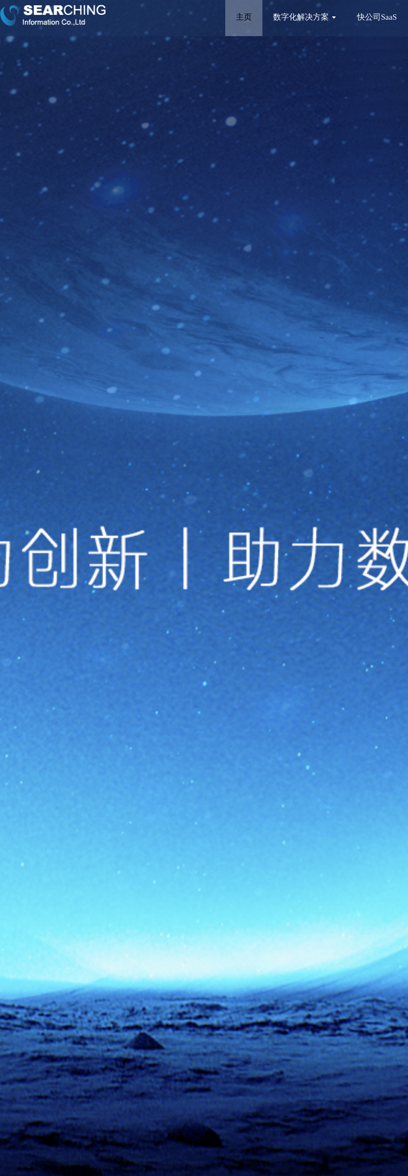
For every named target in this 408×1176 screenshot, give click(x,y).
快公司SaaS (377, 17)
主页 (244, 17)
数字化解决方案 (304, 17)
